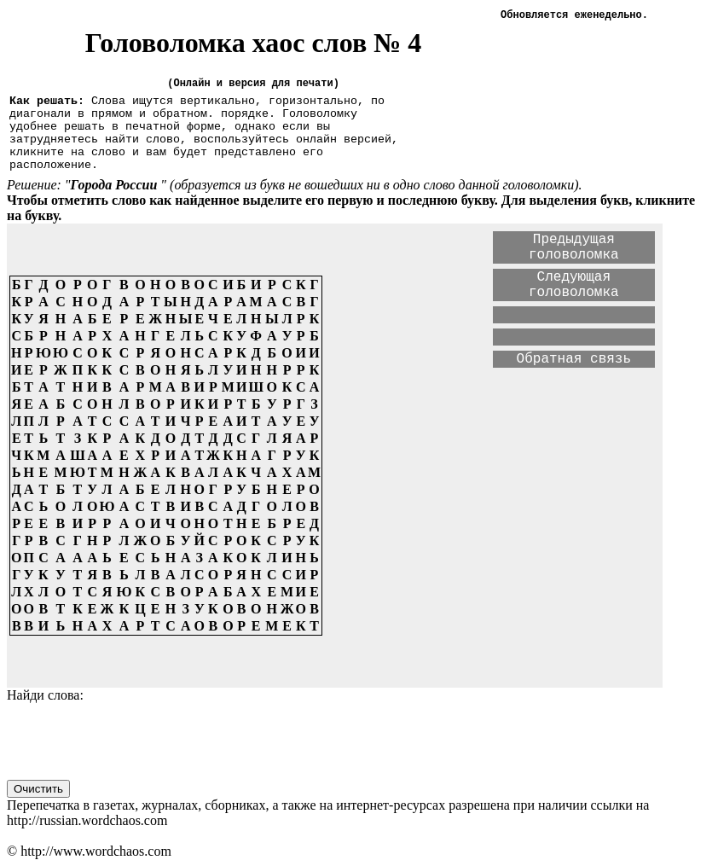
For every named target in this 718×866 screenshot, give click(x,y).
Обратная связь (574, 359)
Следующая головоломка (574, 285)
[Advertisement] (496, 559)
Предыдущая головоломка (574, 247)
